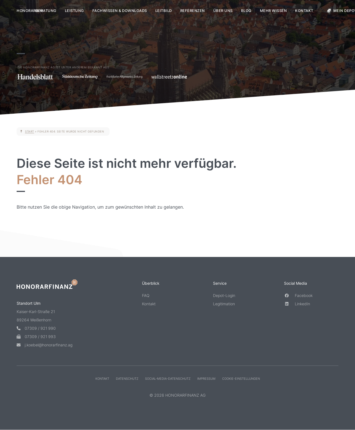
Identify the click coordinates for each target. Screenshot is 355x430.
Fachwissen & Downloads (119, 10)
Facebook (298, 295)
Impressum (206, 378)
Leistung (74, 10)
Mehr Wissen (273, 10)
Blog (246, 10)
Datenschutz (127, 378)
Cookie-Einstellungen (241, 378)
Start (29, 131)
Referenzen (192, 10)
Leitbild (163, 10)
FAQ (145, 295)
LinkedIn (297, 303)
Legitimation (224, 303)
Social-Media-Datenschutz (168, 378)
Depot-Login (224, 295)
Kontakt (304, 10)
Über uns (223, 10)
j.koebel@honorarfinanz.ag (44, 344)
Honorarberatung (37, 10)
